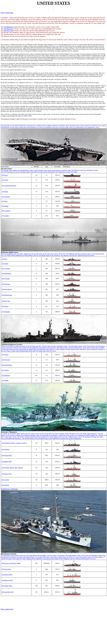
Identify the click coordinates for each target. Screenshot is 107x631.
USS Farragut (5, 449)
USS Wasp (4, 201)
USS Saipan (4, 180)
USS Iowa (4, 259)
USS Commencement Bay (8, 185)
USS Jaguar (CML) (6, 586)
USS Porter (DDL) (6, 455)
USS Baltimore (5, 375)
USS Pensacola (5, 359)
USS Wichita (5, 370)
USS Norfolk (5, 485)
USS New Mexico (6, 289)
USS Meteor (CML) (7, 580)
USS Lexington (5, 211)
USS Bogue (4, 191)
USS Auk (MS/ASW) (7, 592)
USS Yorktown (5, 196)
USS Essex (4, 175)
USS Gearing (5, 479)
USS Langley (5, 215)
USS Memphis (8, 27)
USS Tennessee (5, 284)
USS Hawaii (7, 29)
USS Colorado (5, 278)
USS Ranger (5, 206)
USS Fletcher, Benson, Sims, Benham (12, 467)
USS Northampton (6, 365)
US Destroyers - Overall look (9, 489)
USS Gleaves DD (6, 474)
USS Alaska (4, 263)
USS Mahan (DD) (6, 461)
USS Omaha (5, 354)
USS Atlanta (5, 380)
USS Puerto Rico (6, 569)
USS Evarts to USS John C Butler (11, 563)
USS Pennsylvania (6, 295)
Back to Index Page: (7, 13)
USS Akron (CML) (6, 574)
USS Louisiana (5, 268)
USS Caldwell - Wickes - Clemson (11, 443)
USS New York (8, 31)
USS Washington (6, 273)
